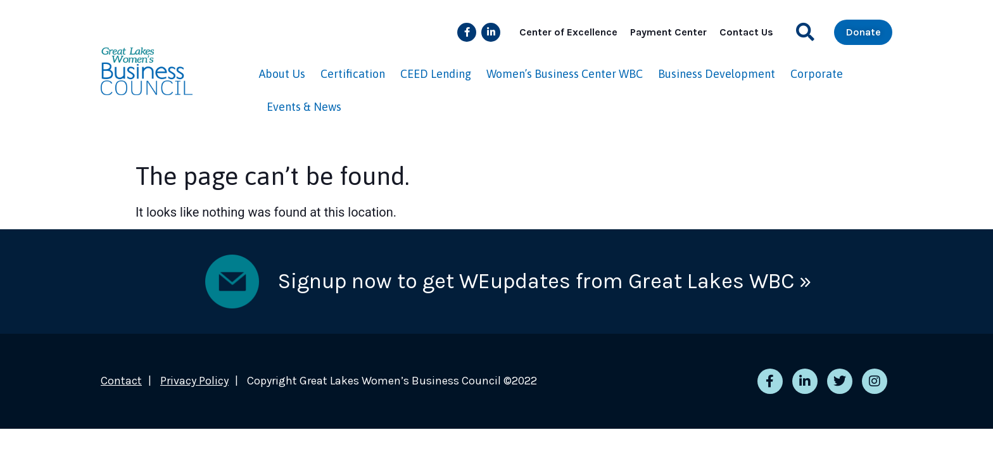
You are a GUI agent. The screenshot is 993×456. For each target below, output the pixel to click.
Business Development (716, 73)
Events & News (304, 106)
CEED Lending (435, 73)
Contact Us (746, 32)
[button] (805, 32)
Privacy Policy (194, 381)
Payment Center (668, 32)
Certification (352, 73)
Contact (121, 381)
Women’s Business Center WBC (564, 73)
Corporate (816, 73)
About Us (282, 73)
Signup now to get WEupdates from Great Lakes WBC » (544, 281)
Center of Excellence (568, 32)
